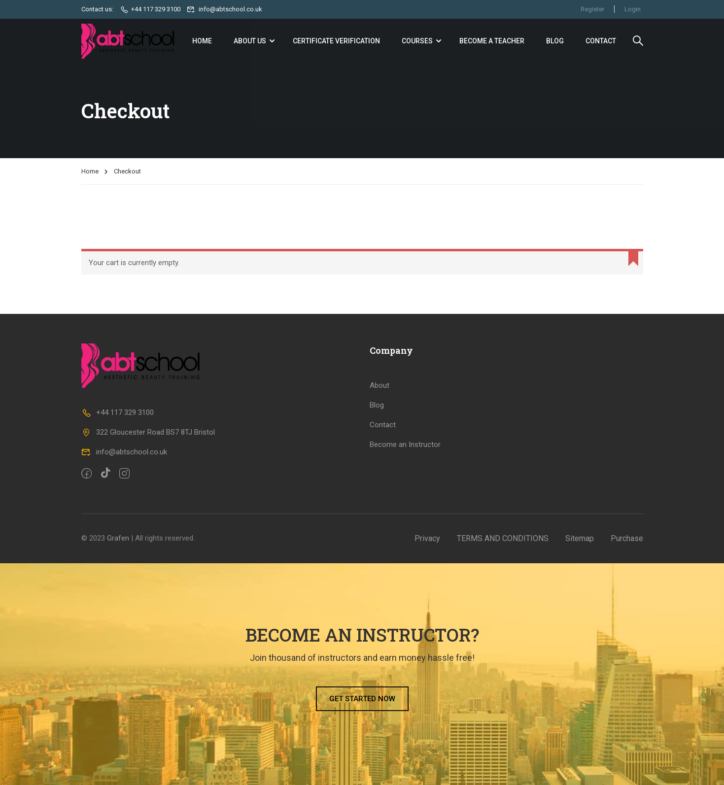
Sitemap (579, 538)
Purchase (627, 538)
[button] (362, 698)
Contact (601, 41)
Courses (417, 41)
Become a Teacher (491, 41)
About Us (250, 41)
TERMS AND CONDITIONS (503, 538)
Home (202, 41)
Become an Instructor (405, 444)
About (379, 385)
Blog (555, 41)
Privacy (427, 538)
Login (632, 9)
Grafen (118, 538)
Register (592, 9)
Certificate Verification (336, 41)
